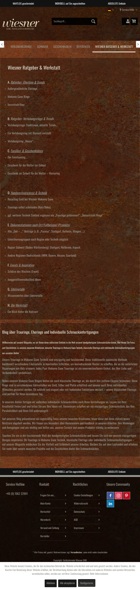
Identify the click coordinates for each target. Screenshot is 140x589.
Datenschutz (79, 512)
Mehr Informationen (99, 574)
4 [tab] (78, 9)
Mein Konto (45, 503)
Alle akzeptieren (67, 583)
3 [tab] (73, 9)
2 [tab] (67, 9)
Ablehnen (50, 583)
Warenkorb (45, 520)
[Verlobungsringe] (21, 46)
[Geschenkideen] (62, 46)
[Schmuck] (42, 46)
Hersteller (45, 536)
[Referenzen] (83, 46)
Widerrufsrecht (81, 503)
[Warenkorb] (134, 21)
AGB (76, 520)
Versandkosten (76, 552)
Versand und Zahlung (49, 528)
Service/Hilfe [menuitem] (127, 9)
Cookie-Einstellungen (83, 495)
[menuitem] (74, 21)
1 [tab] (62, 9)
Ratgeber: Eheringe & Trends (28, 82)
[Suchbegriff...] (74, 21)
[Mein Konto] (125, 21)
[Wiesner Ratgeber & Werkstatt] (113, 46)
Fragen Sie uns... (47, 495)
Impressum (79, 528)
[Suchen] (93, 21)
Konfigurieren (86, 583)
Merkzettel (45, 512)
